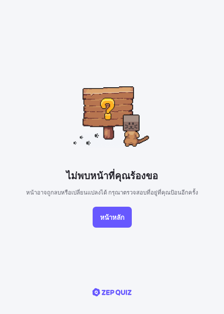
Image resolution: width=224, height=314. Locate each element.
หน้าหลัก (112, 217)
